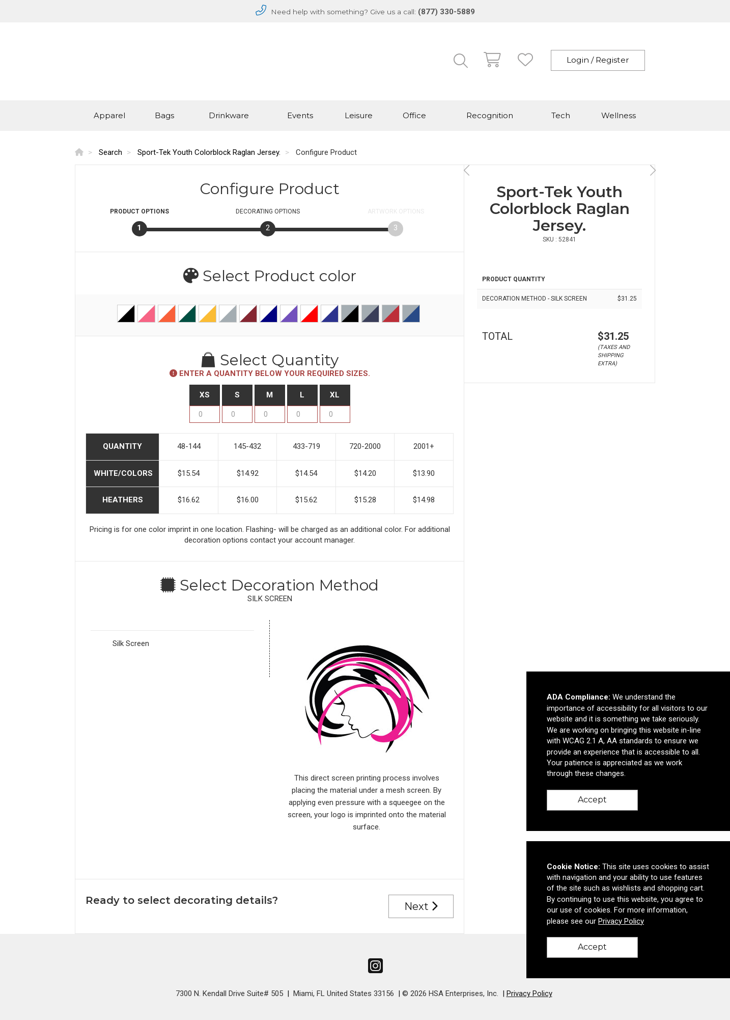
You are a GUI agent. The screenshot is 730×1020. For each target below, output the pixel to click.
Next (421, 906)
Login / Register (598, 60)
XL (335, 394)
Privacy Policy (529, 993)
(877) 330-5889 (446, 11)
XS (205, 394)
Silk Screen (131, 643)
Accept (592, 799)
